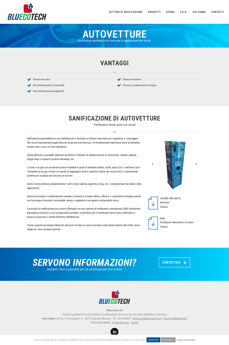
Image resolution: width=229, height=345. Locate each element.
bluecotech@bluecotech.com (147, 318)
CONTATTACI (174, 262)
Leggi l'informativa (185, 339)
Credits (134, 322)
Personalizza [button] (168, 340)
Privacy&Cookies (120, 322)
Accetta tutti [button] (153, 340)
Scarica (164, 206)
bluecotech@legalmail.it (175, 318)
